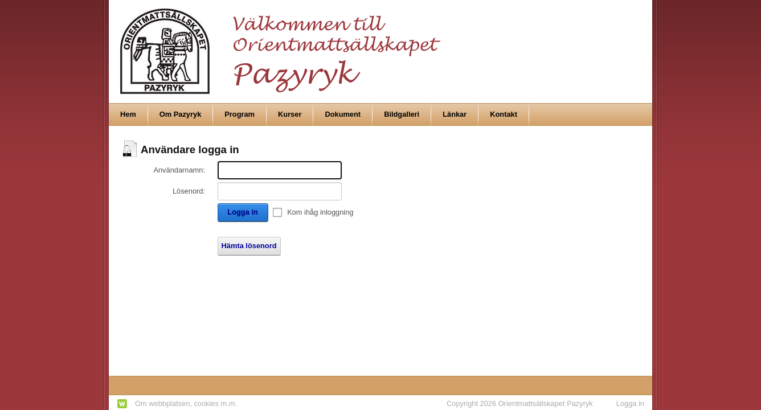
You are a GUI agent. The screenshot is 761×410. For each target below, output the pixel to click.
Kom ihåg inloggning (320, 212)
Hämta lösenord (249, 245)
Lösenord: (189, 191)
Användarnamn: (179, 170)
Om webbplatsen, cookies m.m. (186, 403)
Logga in (242, 212)
